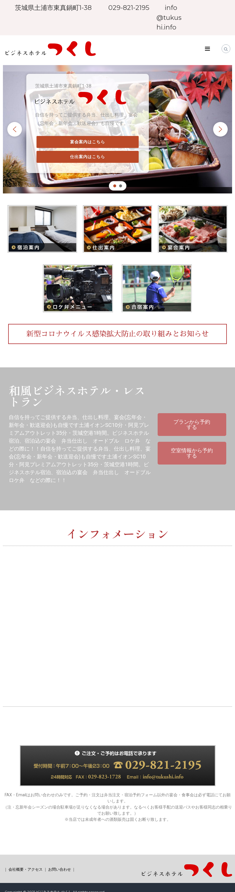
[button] (14, 129)
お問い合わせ (59, 869)
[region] (117, 129)
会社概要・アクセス (25, 869)
